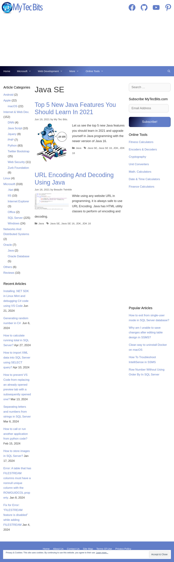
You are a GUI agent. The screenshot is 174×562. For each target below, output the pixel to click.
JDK (115, 148)
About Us (58, 548)
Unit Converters (139, 164)
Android (8, 94)
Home (6, 71)
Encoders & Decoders (143, 149)
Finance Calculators (141, 186)
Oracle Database (19, 256)
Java (78, 148)
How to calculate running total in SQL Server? (16, 340)
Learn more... (102, 552)
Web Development (52, 71)
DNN (11, 122)
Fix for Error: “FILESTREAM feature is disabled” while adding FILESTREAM (15, 514)
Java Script (15, 128)
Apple (7, 100)
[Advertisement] (87, 40)
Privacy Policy (123, 548)
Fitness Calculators (141, 142)
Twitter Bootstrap (19, 151)
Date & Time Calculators (144, 179)
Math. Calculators (140, 171)
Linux (6, 178)
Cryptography (137, 156)
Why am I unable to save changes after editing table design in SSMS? (146, 332)
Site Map (88, 548)
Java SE (92, 148)
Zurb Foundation (18, 167)
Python (12, 145)
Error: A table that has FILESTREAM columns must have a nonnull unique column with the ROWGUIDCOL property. (17, 483)
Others (7, 267)
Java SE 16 (105, 148)
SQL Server (15, 217)
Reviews (8, 272)
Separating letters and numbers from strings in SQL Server (17, 411)
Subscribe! (149, 121)
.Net (10, 189)
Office (11, 212)
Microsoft (25, 71)
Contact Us (73, 548)
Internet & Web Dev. (16, 112)
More (75, 71)
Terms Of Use (104, 548)
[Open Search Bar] (169, 71)
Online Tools (96, 71)
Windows (14, 223)
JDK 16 (86, 223)
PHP (11, 139)
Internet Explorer (18, 201)
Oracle (7, 244)
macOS (13, 106)
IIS (9, 195)
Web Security (16, 162)
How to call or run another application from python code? (15, 433)
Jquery (12, 134)
